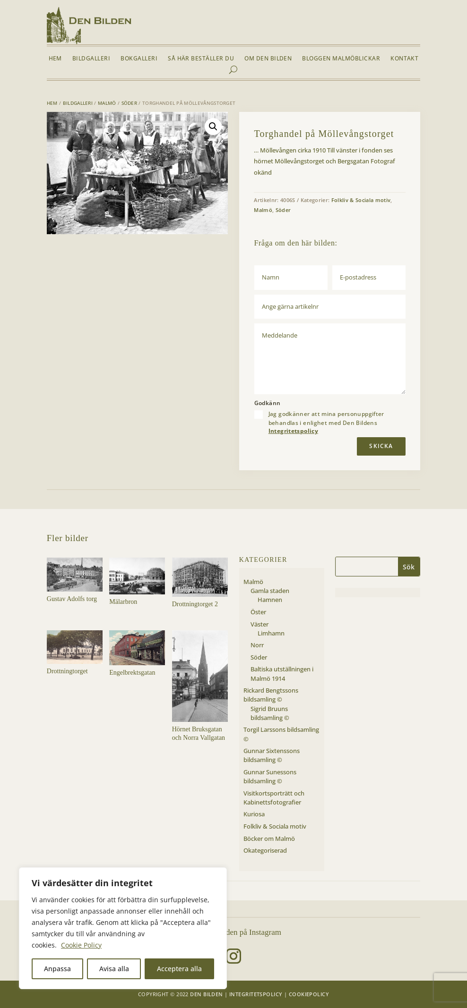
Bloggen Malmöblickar (341, 58)
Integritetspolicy (293, 431)
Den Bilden (206, 994)
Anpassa (57, 968)
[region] (123, 928)
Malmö (107, 103)
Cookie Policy (81, 944)
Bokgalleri (139, 58)
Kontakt (404, 58)
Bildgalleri (91, 58)
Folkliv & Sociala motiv (361, 199)
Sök (409, 566)
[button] (213, 126)
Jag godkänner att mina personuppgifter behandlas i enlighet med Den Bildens (326, 422)
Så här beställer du (201, 58)
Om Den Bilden (268, 58)
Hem (55, 58)
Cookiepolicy (309, 994)
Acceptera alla (179, 968)
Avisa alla (114, 968)
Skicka (381, 446)
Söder (129, 103)
